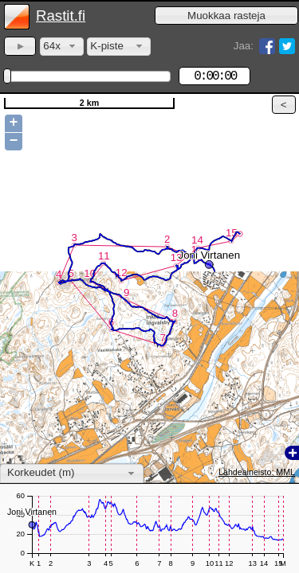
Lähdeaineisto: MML (256, 472)
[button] (226, 15)
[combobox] (62, 46)
